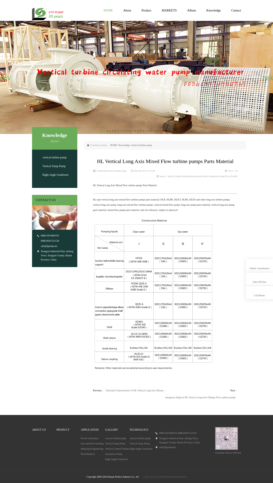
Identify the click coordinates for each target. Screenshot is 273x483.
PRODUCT (62, 429)
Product (146, 10)
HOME (108, 10)
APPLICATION (90, 429)
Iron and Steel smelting (92, 443)
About (127, 10)
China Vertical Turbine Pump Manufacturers (165, 477)
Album (191, 10)
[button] (4, 77)
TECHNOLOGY (139, 429)
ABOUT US (39, 429)
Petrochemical (88, 454)
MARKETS (169, 10)
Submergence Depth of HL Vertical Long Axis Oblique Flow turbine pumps (199, 397)
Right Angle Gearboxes (55, 174)
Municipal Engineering (92, 449)
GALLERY (111, 429)
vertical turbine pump (54, 157)
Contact (236, 10)
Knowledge (213, 10)
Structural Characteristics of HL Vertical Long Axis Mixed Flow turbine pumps (144, 390)
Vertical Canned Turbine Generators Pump (117, 451)
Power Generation (89, 438)
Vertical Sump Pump (53, 166)
